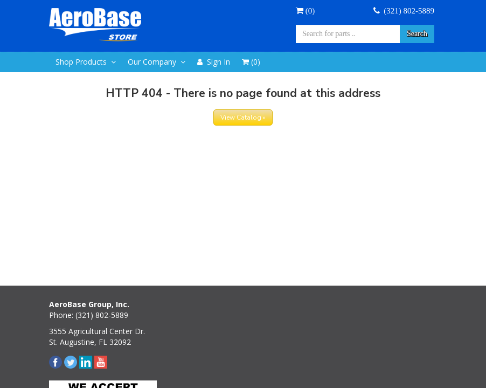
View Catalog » (243, 117)
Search (417, 34)
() (305, 10)
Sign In (213, 62)
